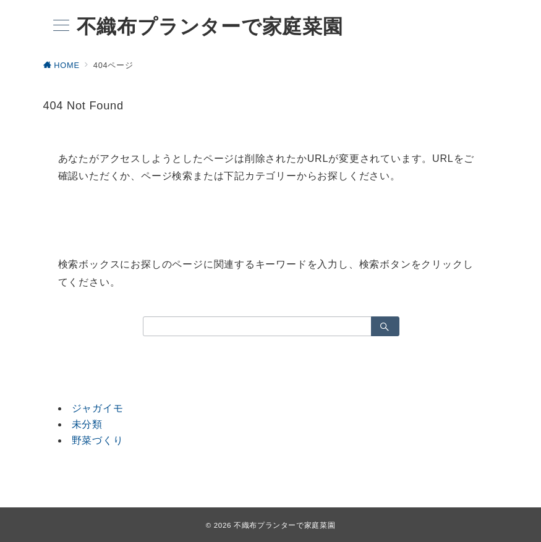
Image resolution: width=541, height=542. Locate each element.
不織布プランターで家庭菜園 (210, 26)
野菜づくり (98, 440)
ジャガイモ (98, 408)
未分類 (87, 424)
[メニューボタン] (61, 26)
